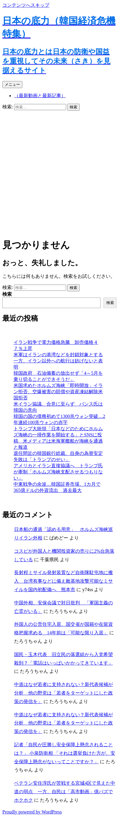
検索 (7, 294)
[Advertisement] (59, 173)
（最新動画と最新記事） (40, 95)
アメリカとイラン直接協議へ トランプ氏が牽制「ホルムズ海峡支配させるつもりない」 (58, 471)
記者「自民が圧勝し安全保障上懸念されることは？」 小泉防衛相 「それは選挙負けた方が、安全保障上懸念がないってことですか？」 (64, 753)
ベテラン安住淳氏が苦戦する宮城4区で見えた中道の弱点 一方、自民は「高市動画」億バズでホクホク (64, 792)
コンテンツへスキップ (25, 5)
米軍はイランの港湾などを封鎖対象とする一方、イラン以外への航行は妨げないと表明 (58, 360)
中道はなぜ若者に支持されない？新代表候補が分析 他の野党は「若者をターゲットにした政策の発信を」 (63, 693)
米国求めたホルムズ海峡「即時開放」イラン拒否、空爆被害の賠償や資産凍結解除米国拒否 (58, 391)
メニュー (12, 84)
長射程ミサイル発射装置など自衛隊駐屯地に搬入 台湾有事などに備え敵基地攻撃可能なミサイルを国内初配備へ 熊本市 (63, 581)
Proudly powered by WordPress (32, 811)
